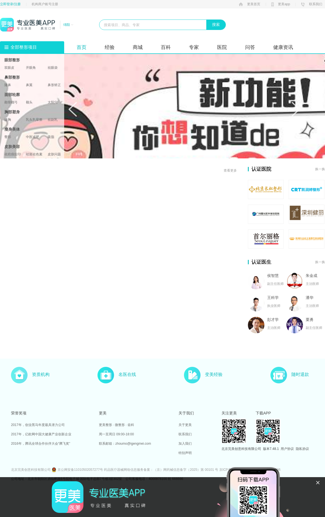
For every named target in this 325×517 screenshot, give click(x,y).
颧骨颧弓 (11, 102)
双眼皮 (9, 68)
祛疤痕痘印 (12, 154)
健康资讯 (283, 47)
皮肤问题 (54, 154)
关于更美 (185, 425)
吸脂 (51, 137)
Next (296, 109)
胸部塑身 (12, 112)
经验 (110, 47)
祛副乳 (53, 120)
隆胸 (7, 120)
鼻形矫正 (54, 85)
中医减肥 (32, 137)
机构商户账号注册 (45, 4)
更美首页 (249, 4)
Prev (72, 109)
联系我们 (311, 4)
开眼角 (31, 68)
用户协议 (287, 449)
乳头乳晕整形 (34, 120)
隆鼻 (7, 85)
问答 (250, 47)
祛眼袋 (53, 68)
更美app (280, 4)
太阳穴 (53, 102)
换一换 (320, 169)
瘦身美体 (12, 129)
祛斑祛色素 (34, 154)
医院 (222, 47)
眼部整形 (12, 60)
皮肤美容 (12, 146)
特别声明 (185, 453)
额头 (29, 102)
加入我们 (185, 444)
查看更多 (230, 170)
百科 (166, 47)
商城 (138, 47)
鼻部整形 (12, 77)
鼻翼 (29, 85)
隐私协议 (302, 449)
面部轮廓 (12, 94)
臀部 (7, 137)
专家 (194, 47)
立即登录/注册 (10, 4)
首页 (81, 47)
